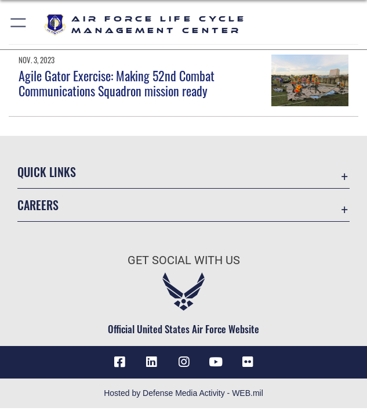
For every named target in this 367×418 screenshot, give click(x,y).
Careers (38, 205)
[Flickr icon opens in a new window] (247, 362)
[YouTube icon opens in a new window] (215, 362)
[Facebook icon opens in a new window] (119, 362)
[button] (19, 24)
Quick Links (46, 172)
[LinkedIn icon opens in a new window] (151, 362)
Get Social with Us (184, 260)
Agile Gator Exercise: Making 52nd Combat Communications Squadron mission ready (117, 83)
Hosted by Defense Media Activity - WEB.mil (183, 393)
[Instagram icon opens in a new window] (183, 362)
